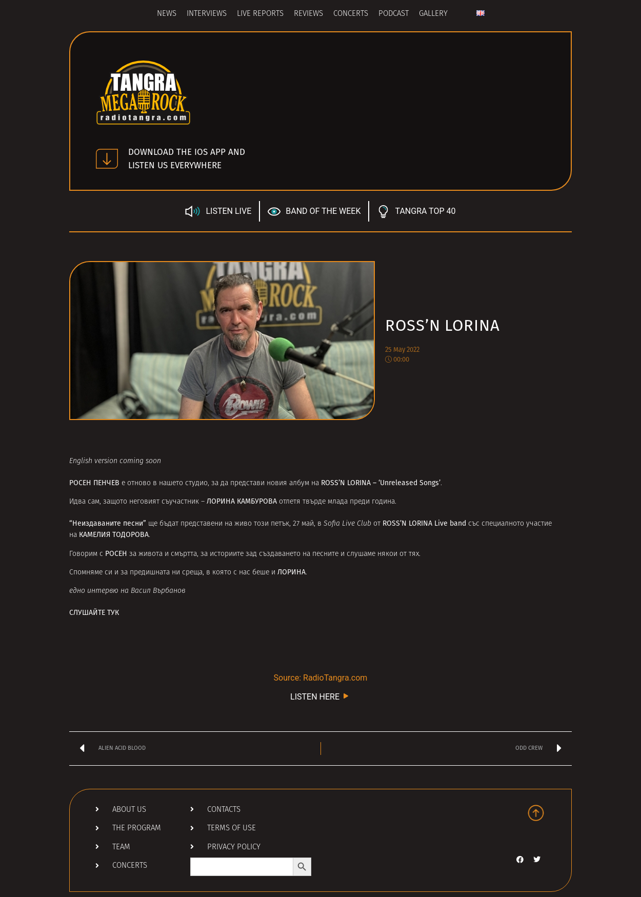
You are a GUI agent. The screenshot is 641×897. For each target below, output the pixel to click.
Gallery (433, 14)
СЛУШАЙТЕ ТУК (94, 612)
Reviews (308, 14)
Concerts (350, 14)
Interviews (207, 14)
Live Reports (260, 14)
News (166, 14)
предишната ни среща (166, 572)
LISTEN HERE (320, 696)
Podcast (393, 14)
